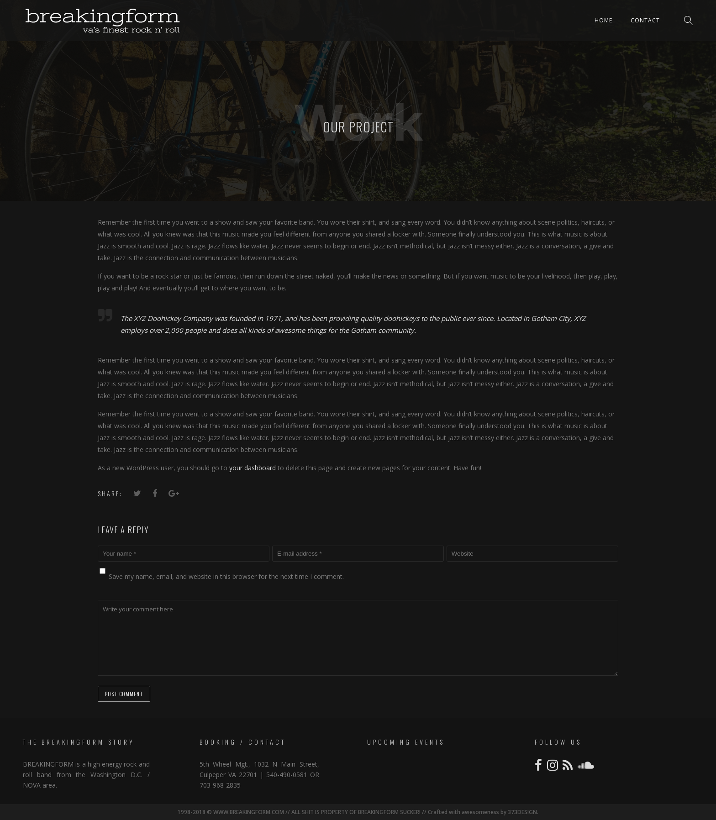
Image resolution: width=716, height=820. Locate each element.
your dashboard (252, 467)
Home (603, 20)
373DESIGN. (522, 812)
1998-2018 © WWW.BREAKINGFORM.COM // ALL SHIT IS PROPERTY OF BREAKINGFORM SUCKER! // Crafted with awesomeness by (342, 812)
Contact (645, 20)
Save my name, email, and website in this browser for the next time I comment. (226, 576)
